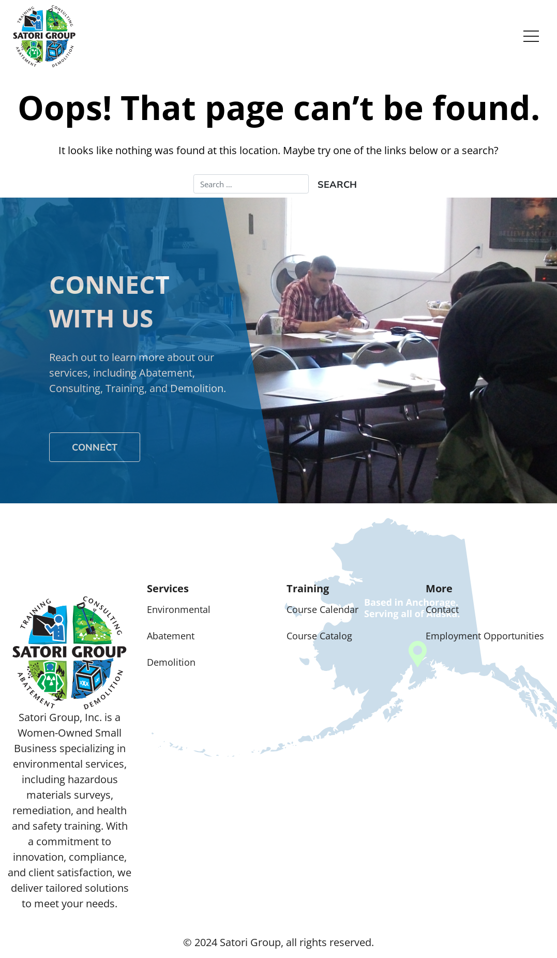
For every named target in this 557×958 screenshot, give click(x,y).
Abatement (170, 636)
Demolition (171, 662)
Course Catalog (319, 636)
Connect (94, 447)
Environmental (178, 609)
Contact (442, 609)
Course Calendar (322, 609)
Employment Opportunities (485, 636)
